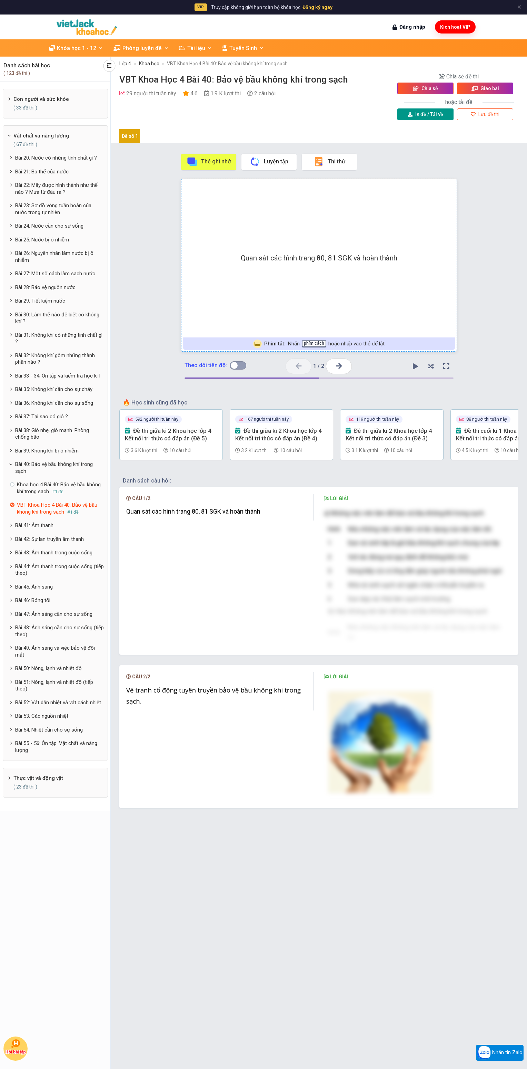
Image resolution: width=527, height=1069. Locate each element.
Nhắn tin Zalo (500, 1053)
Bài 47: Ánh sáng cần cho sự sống (53, 614)
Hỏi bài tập (15, 1047)
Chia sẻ (425, 88)
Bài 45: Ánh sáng (34, 587)
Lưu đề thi (485, 114)
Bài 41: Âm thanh (34, 525)
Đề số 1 (130, 136)
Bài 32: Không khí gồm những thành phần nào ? (55, 358)
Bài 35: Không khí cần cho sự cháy (53, 389)
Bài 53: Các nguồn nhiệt (41, 716)
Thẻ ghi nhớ (209, 161)
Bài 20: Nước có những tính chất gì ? (56, 158)
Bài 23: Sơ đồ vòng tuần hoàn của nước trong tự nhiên (53, 209)
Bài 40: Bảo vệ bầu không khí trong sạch (54, 467)
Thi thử (329, 161)
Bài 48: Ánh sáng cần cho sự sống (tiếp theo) (59, 631)
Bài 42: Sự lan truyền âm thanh (49, 539)
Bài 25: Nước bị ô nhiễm (42, 240)
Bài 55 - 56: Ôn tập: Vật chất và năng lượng (56, 746)
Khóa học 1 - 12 (76, 48)
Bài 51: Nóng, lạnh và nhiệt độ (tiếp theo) (54, 685)
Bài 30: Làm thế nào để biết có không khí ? (57, 318)
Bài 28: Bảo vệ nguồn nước (45, 287)
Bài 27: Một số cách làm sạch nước (55, 273)
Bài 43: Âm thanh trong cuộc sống (53, 553)
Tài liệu (195, 48)
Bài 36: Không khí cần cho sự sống (54, 403)
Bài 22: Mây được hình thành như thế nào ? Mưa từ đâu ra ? (56, 188)
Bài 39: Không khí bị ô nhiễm (47, 451)
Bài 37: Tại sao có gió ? (41, 416)
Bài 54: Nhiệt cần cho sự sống (49, 730)
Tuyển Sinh (243, 48)
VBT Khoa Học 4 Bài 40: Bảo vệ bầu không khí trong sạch (227, 63)
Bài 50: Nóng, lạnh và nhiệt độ (48, 668)
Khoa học (149, 63)
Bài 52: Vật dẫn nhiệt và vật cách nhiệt (58, 702)
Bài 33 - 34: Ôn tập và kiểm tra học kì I (57, 376)
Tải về (425, 114)
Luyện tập (268, 161)
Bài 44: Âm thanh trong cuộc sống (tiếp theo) (59, 569)
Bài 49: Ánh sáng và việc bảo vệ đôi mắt (55, 651)
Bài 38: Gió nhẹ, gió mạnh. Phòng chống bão (52, 433)
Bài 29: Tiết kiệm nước (40, 301)
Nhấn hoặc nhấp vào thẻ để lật (319, 344)
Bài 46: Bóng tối (32, 600)
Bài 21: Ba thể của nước (42, 172)
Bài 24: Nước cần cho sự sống (49, 226)
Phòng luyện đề (141, 48)
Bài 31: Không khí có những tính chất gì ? (58, 338)
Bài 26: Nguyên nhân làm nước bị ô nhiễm (54, 256)
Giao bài (485, 88)
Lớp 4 (125, 63)
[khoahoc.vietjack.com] (86, 27)
